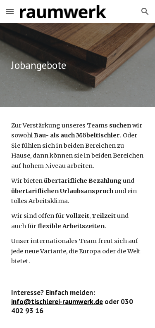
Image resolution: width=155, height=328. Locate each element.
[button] (10, 11)
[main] (78, 65)
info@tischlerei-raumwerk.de (57, 301)
